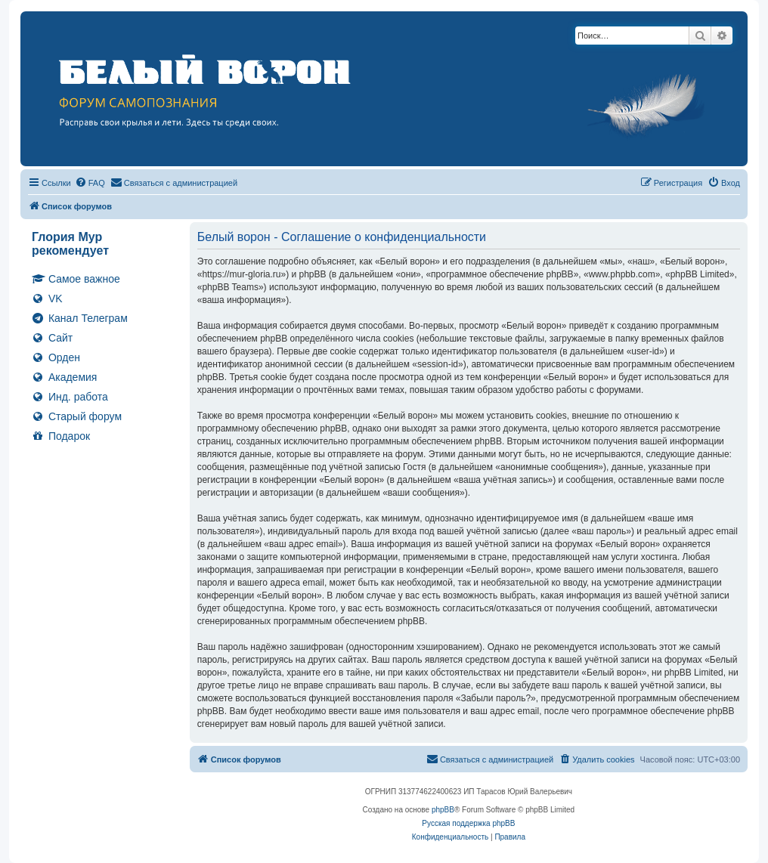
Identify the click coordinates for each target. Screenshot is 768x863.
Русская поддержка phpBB (468, 823)
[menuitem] (90, 183)
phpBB (443, 810)
